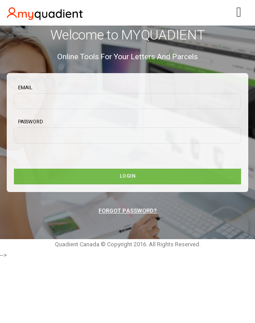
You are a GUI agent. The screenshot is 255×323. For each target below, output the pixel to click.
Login (128, 176)
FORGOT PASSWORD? (127, 210)
